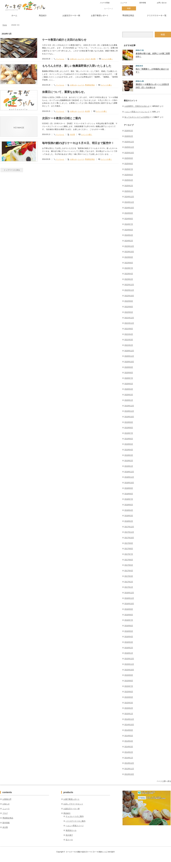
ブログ (87, 59)
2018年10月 (129, 483)
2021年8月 (128, 329)
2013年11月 (129, 769)
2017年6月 (128, 560)
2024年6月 (128, 230)
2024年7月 (128, 224)
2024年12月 (129, 197)
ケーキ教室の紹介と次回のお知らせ (64, 39)
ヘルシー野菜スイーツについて (137, 112)
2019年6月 (128, 439)
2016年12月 (129, 593)
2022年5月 (128, 312)
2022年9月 (128, 301)
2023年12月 (129, 246)
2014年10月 (129, 725)
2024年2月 (128, 241)
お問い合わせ (162, 3)
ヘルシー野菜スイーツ (75, 826)
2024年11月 (129, 202)
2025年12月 (129, 142)
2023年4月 (128, 274)
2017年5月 (128, 565)
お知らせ (73, 59)
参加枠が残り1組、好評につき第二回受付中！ (153, 55)
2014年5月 (128, 736)
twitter (143, 8)
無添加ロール (71, 830)
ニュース (123, 3)
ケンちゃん (60, 59)
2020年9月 (128, 367)
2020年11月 (129, 356)
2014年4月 (128, 741)
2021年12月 (129, 318)
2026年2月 (128, 136)
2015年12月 (129, 659)
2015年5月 (128, 697)
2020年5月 (128, 384)
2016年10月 (129, 604)
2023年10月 (129, 252)
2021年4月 (128, 334)
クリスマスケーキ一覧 (156, 15)
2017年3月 (128, 576)
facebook (154, 8)
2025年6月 (128, 175)
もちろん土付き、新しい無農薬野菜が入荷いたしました (76, 65)
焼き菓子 (69, 835)
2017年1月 (128, 587)
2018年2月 (128, 521)
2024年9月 (128, 213)
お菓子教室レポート (100, 15)
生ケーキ (69, 840)
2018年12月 (129, 472)
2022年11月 (129, 290)
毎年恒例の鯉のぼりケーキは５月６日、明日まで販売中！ (78, 143)
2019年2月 (128, 461)
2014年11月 (129, 719)
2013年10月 (129, 774)
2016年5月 (128, 631)
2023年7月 (128, 268)
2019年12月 (129, 406)
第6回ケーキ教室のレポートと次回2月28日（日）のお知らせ (152, 86)
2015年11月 (129, 664)
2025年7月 (128, 169)
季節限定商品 (128, 15)
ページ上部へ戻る (164, 781)
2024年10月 (129, 208)
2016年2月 (128, 648)
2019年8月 (128, 428)
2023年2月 (128, 279)
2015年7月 (128, 686)
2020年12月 (129, 351)
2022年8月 (128, 307)
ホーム (14, 15)
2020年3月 (128, 395)
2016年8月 (128, 615)
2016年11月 (129, 598)
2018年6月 (128, 505)
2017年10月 (129, 538)
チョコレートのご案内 (75, 816)
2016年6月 (128, 626)
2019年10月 (129, 417)
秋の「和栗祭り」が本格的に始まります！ (152, 70)
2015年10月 (129, 670)
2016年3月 (128, 642)
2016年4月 (128, 637)
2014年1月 (128, 758)
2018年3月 (128, 516)
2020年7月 (128, 378)
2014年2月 (128, 752)
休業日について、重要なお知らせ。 (64, 92)
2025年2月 (128, 186)
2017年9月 (128, 543)
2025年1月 (128, 191)
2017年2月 (128, 582)
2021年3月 (128, 340)
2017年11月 (129, 532)
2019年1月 (128, 466)
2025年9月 (128, 158)
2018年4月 (128, 510)
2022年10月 (129, 296)
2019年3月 (128, 455)
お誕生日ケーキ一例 (71, 15)
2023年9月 (128, 257)
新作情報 (142, 3)
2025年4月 (128, 180)
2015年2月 (128, 708)
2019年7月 (128, 433)
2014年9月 (128, 730)
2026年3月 (128, 131)
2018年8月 (128, 494)
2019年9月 (128, 422)
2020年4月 (128, 389)
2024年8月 (128, 219)
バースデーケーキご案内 (75, 821)
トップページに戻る (12, 170)
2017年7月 (128, 554)
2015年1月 (128, 714)
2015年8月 (128, 681)
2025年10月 (129, 153)
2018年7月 (128, 499)
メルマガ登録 (104, 3)
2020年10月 (129, 362)
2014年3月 (128, 747)
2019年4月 (128, 450)
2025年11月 (129, 147)
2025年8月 (128, 164)
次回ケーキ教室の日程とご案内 (61, 118)
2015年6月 (128, 692)
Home (5, 25)
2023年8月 (128, 263)
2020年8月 (128, 373)
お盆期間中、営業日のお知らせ (137, 106)
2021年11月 (129, 323)
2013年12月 (129, 763)
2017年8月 (128, 549)
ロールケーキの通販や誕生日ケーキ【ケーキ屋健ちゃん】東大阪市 (90, 852)
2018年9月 (128, 488)
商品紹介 (43, 15)
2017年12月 (129, 527)
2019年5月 (128, 444)
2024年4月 (128, 235)
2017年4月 (128, 571)
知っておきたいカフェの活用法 (137, 117)
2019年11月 (129, 411)
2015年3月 (128, 703)
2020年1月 (128, 400)
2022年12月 (129, 285)
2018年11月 (129, 477)
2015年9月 (128, 675)
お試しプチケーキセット (73, 804)
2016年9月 (128, 609)
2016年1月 (128, 653)
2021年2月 (128, 345)
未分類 (93, 59)
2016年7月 (128, 620)
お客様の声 (6, 799)
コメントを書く (107, 59)
